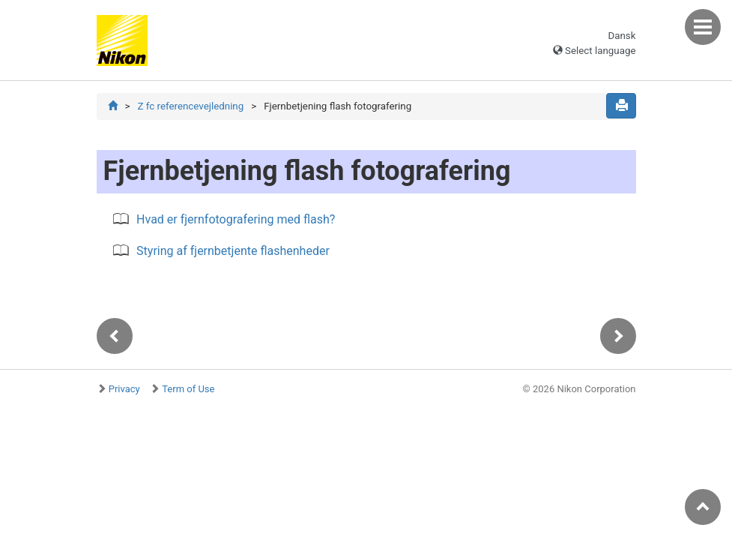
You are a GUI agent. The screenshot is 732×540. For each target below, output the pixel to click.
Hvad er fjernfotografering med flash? (235, 219)
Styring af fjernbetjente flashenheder (233, 251)
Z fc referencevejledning (190, 106)
